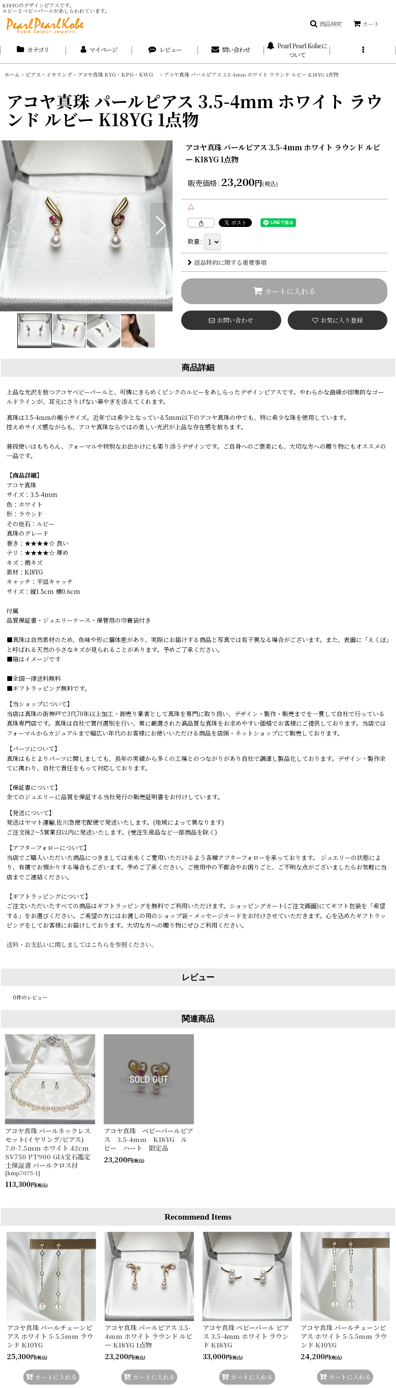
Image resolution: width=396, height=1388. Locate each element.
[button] (325, 24)
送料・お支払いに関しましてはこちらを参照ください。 (81, 944)
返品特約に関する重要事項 (227, 262)
